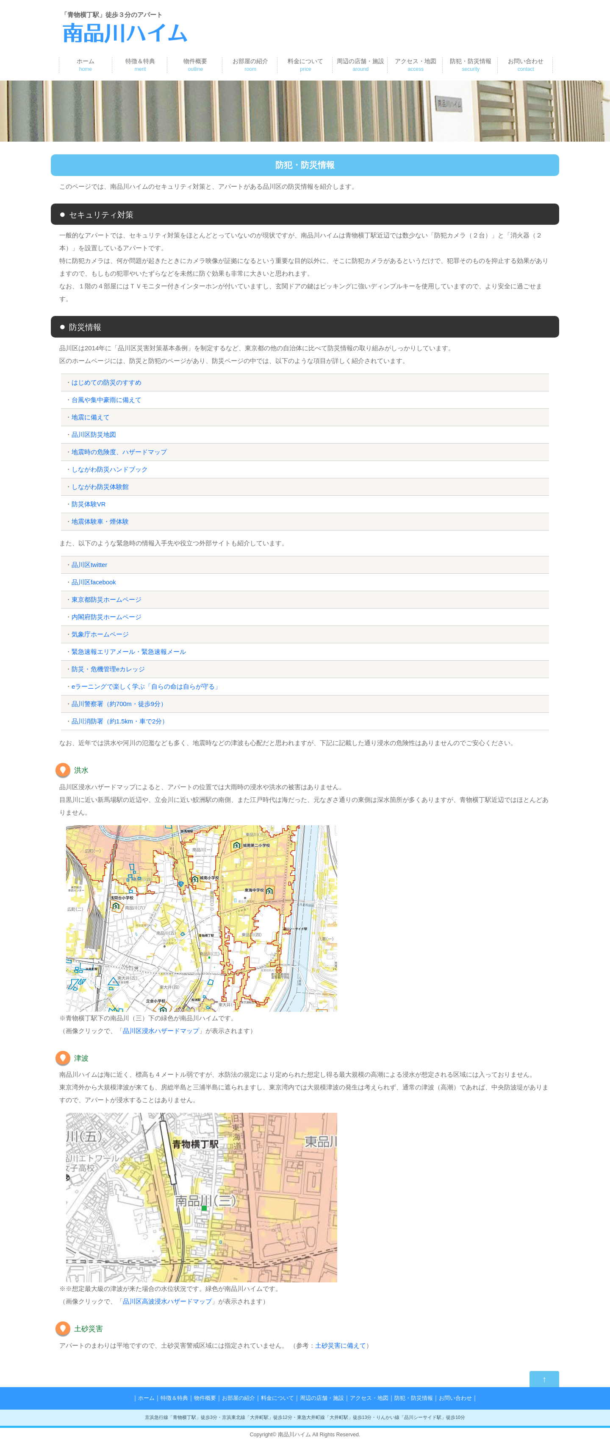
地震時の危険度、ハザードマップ (119, 451)
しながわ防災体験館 (100, 486)
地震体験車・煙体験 (100, 521)
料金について (305, 65)
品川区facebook (94, 582)
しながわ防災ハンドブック (110, 469)
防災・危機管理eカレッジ (108, 669)
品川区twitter (90, 564)
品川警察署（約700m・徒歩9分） (119, 703)
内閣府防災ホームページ (106, 616)
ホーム (85, 65)
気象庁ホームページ (100, 634)
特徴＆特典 (140, 65)
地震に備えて (91, 417)
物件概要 (195, 65)
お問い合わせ (525, 65)
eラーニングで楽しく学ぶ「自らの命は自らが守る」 (146, 686)
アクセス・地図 (415, 65)
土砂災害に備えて (340, 1345)
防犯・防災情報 (470, 65)
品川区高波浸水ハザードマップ (167, 1301)
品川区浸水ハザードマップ (161, 1030)
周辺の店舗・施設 (360, 65)
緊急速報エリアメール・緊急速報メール (129, 651)
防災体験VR (89, 504)
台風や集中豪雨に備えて (106, 399)
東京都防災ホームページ (106, 599)
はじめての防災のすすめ (106, 382)
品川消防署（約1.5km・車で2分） (120, 721)
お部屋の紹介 (250, 65)
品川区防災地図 (94, 434)
